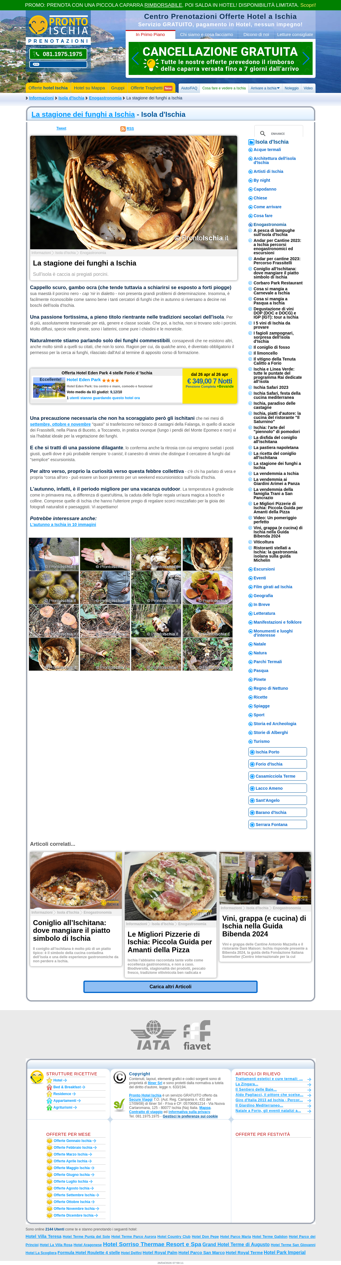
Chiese (260, 198)
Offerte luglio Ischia (71, 1181)
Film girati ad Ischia (273, 586)
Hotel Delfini (131, 1253)
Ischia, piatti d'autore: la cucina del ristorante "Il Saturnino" (277, 417)
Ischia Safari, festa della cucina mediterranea (277, 395)
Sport (259, 714)
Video (308, 88)
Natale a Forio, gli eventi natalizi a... (268, 1111)
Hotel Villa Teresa (44, 1236)
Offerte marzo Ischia (71, 1154)
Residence (62, 1094)
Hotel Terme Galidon (269, 1237)
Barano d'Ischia (271, 812)
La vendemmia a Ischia (276, 473)
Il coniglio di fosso (272, 347)
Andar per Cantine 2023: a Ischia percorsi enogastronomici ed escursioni (277, 246)
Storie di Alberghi (271, 732)
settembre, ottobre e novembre (60, 424)
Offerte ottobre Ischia (72, 1202)
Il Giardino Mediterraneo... (259, 1105)
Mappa (205, 1108)
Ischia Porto (267, 752)
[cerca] (278, 133)
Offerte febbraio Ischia (73, 1148)
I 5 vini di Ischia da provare (272, 325)
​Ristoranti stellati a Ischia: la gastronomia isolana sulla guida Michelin (276, 554)
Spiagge (262, 706)
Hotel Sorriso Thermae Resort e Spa (152, 1244)
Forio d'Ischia (269, 764)
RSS (130, 129)
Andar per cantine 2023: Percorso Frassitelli (277, 260)
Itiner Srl (155, 1083)
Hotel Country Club (173, 1237)
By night (262, 180)
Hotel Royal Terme (244, 1252)
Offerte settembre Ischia (74, 1195)
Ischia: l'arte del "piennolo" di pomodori (277, 429)
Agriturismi (63, 1107)
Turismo (262, 741)
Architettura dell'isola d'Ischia (275, 160)
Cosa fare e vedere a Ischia (224, 88)
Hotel (58, 1080)
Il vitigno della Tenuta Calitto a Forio (275, 361)
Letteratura (264, 613)
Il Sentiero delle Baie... (256, 1089)
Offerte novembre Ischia (74, 1209)
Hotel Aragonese (88, 1245)
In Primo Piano (150, 34)
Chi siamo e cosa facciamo (206, 34)
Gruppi (118, 87)
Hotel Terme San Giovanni (293, 1245)
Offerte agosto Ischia (72, 1188)
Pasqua (261, 670)
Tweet (61, 128)
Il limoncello (266, 353)
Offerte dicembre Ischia (74, 1215)
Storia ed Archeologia (275, 723)
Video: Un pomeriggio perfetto (275, 519)
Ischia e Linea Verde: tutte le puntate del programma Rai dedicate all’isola (278, 375)
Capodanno (265, 189)
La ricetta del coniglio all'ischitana (275, 455)
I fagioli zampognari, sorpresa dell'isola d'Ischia (274, 337)
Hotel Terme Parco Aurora (133, 1237)
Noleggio (292, 88)
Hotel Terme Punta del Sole (86, 1237)
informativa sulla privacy (189, 1112)
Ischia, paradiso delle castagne (275, 405)
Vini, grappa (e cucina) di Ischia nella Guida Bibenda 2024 (278, 531)
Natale (260, 644)
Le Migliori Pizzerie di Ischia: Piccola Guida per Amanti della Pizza (278, 507)
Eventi (260, 578)
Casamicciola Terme (275, 776)
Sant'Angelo (268, 800)
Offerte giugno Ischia (72, 1175)
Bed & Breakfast (67, 1087)
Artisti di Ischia (268, 171)
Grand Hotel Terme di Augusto (235, 1244)
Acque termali (267, 149)
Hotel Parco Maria (235, 1237)
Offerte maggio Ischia (72, 1168)
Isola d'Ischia (71, 98)
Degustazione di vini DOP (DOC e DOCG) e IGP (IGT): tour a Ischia (276, 313)
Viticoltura (264, 542)
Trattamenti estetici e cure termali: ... (269, 1079)
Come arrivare (268, 206)
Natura (260, 652)
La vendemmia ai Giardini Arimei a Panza (277, 481)
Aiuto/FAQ (189, 88)
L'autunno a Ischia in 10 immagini (63, 524)
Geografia (263, 595)
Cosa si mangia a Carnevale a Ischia (272, 290)
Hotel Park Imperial (285, 1252)
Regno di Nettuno (271, 688)
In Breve (262, 604)
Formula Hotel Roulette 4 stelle (89, 1252)
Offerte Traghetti (151, 88)
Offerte (48, 87)
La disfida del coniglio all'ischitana (275, 439)
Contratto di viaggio (146, 1112)
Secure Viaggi (141, 1099)
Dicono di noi (256, 34)
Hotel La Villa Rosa (56, 1245)
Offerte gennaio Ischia (73, 1141)
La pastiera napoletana (276, 447)
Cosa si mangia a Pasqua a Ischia (270, 300)
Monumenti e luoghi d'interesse (273, 633)
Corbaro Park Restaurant (278, 283)
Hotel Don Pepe (205, 1237)
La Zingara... (247, 1084)
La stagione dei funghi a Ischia (83, 114)
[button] (190, 1116)
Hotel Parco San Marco (201, 1252)
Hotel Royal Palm (160, 1252)
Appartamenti (65, 1101)
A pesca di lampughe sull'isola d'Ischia (274, 232)
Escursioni (264, 569)
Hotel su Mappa (89, 87)
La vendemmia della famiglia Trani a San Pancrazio (273, 493)
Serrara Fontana (271, 824)
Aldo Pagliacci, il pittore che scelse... (269, 1095)
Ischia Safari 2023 (271, 387)
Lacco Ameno (269, 788)
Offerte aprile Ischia (71, 1161)
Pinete (260, 679)
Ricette (261, 697)
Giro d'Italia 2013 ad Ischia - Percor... (269, 1100)
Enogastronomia (105, 98)
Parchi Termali (268, 661)
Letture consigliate (295, 34)
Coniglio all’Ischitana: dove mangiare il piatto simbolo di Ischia (276, 272)
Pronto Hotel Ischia (145, 1095)
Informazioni (41, 98)
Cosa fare (263, 215)
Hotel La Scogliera (41, 1253)
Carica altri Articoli (171, 986)
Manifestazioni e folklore (278, 622)
